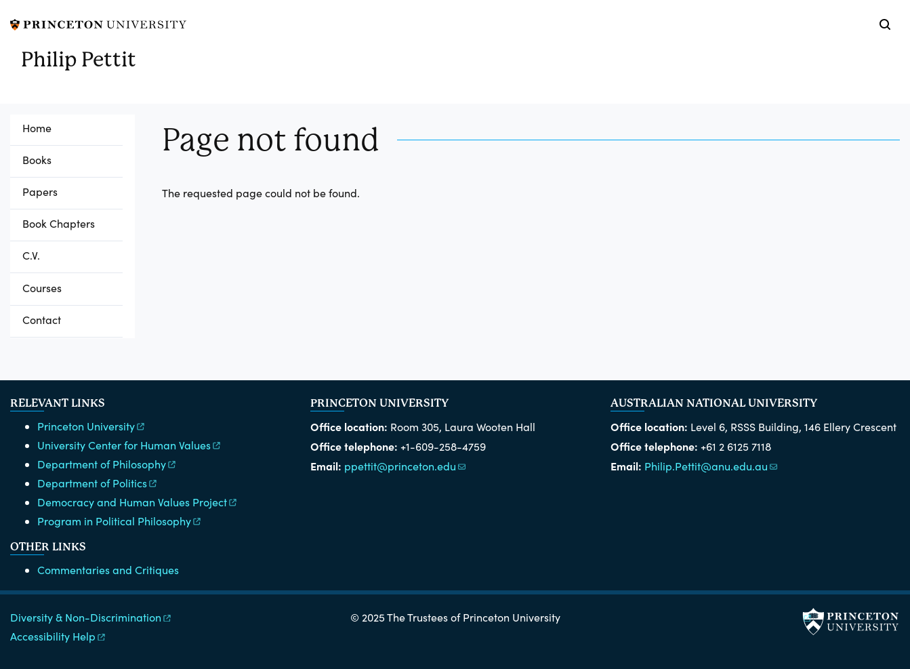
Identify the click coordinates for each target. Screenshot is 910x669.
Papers (40, 191)
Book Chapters (58, 223)
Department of (107, 464)
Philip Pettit (78, 59)
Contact (41, 319)
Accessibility (58, 636)
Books (36, 160)
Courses (42, 288)
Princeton (91, 426)
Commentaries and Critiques (108, 570)
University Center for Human (129, 445)
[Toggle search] (884, 24)
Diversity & (91, 617)
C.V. (31, 255)
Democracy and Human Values (138, 502)
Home (36, 128)
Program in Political (120, 521)
